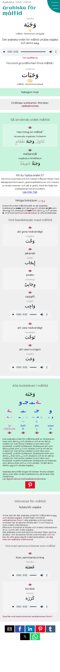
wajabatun (24, 158)
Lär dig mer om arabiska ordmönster (28, 538)
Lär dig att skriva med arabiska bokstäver (24, 479)
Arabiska (8, 2)
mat (36, 92)
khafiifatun (36, 158)
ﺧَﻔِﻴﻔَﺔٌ (25, 163)
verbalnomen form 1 (13, 520)
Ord (18, 2)
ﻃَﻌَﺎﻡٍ (20, 141)
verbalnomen (30, 105)
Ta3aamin (41, 136)
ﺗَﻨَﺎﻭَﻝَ (40, 141)
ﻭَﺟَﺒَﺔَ (30, 141)
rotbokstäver (30, 213)
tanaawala (19, 136)
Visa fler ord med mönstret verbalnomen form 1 (27, 616)
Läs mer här (30, 192)
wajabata (30, 136)
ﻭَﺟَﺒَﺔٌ (36, 163)
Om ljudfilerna (30, 57)
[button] (53, 6)
